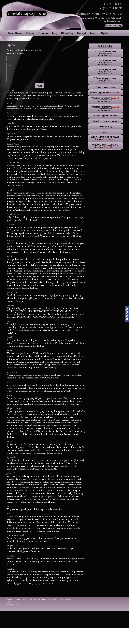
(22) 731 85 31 (112, 8)
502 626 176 (114, 4)
